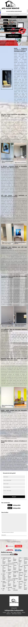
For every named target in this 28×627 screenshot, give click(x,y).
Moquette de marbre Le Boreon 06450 (14, 566)
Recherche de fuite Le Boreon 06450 (25, 568)
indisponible (12, 20)
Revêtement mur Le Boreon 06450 (9, 582)
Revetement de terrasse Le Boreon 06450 (9, 567)
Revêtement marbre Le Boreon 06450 (14, 574)
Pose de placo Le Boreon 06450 (25, 586)
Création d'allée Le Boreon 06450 (9, 575)
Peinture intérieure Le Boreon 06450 (25, 560)
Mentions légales (16, 613)
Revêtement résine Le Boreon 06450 (4, 560)
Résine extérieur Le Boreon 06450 (4, 584)
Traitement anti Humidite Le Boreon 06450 (20, 576)
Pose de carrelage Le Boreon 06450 (20, 567)
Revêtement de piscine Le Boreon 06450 (4, 568)
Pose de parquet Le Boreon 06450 (25, 577)
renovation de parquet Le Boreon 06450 (20, 585)
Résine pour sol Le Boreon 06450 (4, 576)
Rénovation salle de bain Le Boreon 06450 (14, 582)
